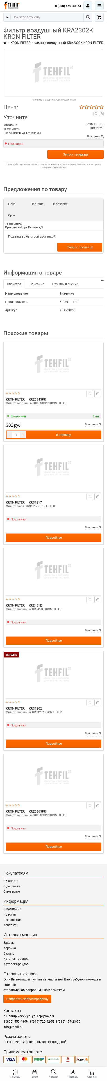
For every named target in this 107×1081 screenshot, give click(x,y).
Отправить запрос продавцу (27, 999)
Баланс (8, 953)
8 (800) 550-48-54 (68, 6)
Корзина (9, 948)
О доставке (11, 886)
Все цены (95, 136)
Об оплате (10, 881)
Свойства (14, 284)
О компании (12, 909)
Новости (9, 914)
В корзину (63, 435)
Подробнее (54, 537)
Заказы (9, 942)
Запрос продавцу (76, 154)
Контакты (10, 925)
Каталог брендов (16, 964)
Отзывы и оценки (65, 284)
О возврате (11, 891)
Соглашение (12, 920)
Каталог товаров (16, 958)
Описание (37, 284)
